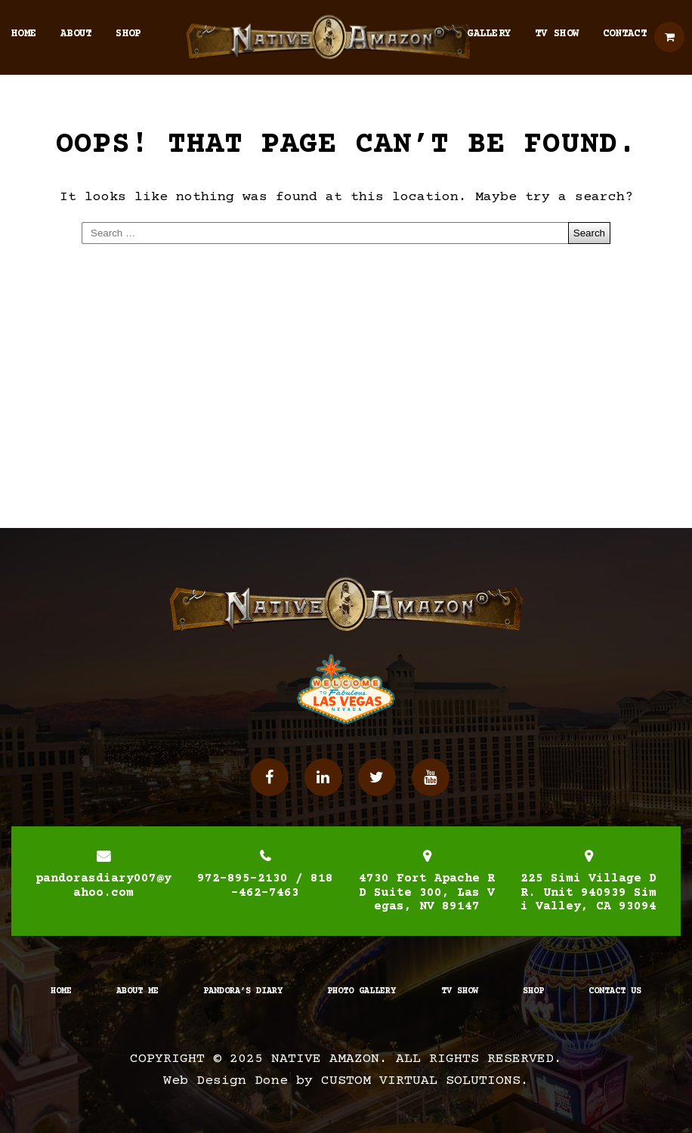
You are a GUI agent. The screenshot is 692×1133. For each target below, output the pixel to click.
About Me (137, 991)
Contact (625, 34)
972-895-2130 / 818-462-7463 (265, 885)
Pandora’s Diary (243, 991)
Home (23, 34)
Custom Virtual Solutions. (425, 1080)
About (75, 34)
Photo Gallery (361, 991)
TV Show (557, 34)
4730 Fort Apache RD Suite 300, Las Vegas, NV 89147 (427, 892)
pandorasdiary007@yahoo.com (103, 885)
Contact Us (615, 991)
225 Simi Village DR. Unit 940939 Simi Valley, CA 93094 (588, 892)
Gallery (489, 34)
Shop (128, 34)
